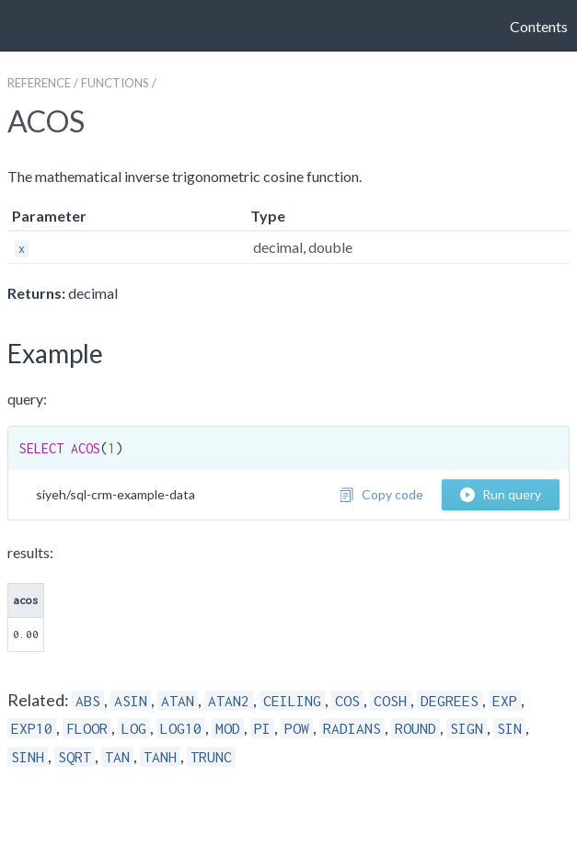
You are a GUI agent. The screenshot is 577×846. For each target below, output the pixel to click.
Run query (500, 494)
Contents (539, 26)
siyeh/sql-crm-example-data (115, 494)
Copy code (381, 494)
